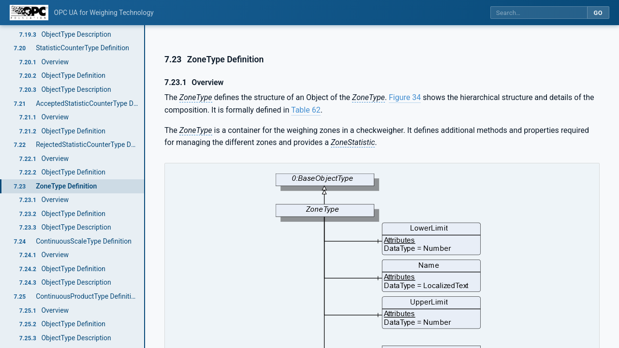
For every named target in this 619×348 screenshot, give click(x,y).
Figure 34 (405, 97)
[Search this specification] (538, 12)
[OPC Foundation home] (29, 12)
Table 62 (306, 110)
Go (598, 12)
